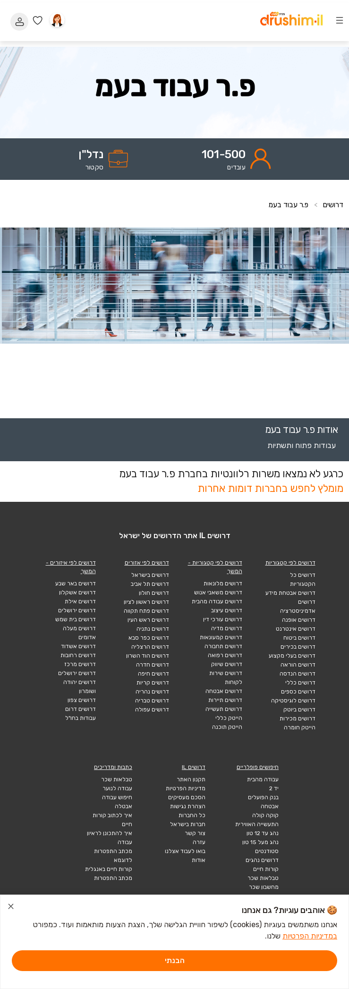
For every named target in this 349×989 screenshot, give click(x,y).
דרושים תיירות (225, 700)
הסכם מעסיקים (186, 797)
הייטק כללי (228, 718)
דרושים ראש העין (148, 620)
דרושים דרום (80, 709)
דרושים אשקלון (77, 592)
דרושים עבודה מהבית (217, 601)
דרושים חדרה (152, 664)
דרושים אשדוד (78, 646)
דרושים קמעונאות (221, 637)
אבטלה (123, 806)
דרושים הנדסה (297, 673)
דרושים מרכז (80, 664)
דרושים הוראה (298, 664)
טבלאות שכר (263, 878)
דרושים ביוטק (299, 709)
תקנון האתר (191, 779)
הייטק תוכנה (227, 727)
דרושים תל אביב (150, 584)
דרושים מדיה (226, 628)
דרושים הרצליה (150, 646)
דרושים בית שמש (75, 619)
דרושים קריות (152, 682)
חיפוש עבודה (117, 797)
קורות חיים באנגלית (108, 869)
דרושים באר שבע (75, 583)
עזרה (199, 842)
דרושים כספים (298, 691)
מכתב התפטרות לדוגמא (113, 855)
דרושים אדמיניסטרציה (297, 606)
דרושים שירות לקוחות (225, 677)
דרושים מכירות (297, 718)
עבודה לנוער (117, 788)
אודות (198, 860)
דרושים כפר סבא (148, 637)
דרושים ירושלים (77, 610)
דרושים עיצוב (226, 610)
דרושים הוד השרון (147, 655)
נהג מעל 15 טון (260, 842)
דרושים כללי (300, 682)
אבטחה (270, 806)
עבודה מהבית (263, 779)
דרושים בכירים (298, 646)
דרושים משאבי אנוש (218, 592)
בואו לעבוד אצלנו (185, 851)
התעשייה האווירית (257, 824)
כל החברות (192, 815)
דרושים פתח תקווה (146, 611)
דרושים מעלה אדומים (79, 633)
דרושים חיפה (153, 673)
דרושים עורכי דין (222, 619)
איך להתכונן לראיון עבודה (109, 837)
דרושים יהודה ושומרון (79, 686)
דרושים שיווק (226, 664)
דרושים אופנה (298, 620)
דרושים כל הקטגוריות (302, 579)
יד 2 (274, 788)
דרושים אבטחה (223, 691)
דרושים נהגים (262, 860)
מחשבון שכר (264, 887)
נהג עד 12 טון (263, 833)
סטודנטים (267, 851)
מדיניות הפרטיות (185, 788)
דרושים (332, 204)
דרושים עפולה (152, 709)
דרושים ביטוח (299, 637)
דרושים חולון (154, 593)
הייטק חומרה (299, 727)
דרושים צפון (82, 700)
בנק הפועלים (263, 797)
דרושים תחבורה (223, 646)
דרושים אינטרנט (295, 629)
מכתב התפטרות (113, 878)
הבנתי (175, 960)
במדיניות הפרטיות (309, 935)
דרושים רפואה (225, 655)
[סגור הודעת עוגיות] (11, 908)
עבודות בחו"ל (80, 718)
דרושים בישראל (150, 575)
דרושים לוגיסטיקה (293, 700)
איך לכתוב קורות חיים (112, 820)
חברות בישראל (187, 824)
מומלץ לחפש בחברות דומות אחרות (270, 488)
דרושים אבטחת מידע (290, 593)
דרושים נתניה (152, 629)
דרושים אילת (80, 601)
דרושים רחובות (78, 655)
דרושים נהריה (152, 691)
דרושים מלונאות (223, 583)
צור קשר (195, 833)
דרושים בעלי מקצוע (292, 655)
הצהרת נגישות (187, 806)
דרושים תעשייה (223, 709)
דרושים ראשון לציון (146, 602)
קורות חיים (266, 869)
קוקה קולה (265, 815)
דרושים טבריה (152, 700)
